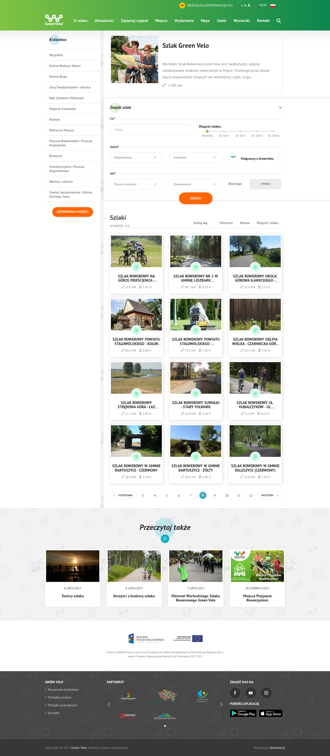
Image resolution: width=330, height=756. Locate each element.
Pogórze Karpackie (62, 109)
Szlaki (221, 21)
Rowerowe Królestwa (63, 689)
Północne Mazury (61, 130)
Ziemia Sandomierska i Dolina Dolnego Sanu (70, 194)
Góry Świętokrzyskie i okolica (70, 87)
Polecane (226, 223)
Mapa (205, 21)
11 (239, 495)
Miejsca (161, 21)
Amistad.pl (277, 747)
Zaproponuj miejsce (72, 212)
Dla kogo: (235, 183)
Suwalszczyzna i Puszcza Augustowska (66, 168)
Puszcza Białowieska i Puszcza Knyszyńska (70, 143)
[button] (275, 5)
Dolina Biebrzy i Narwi (65, 66)
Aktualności (104, 21)
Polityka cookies (59, 697)
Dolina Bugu (58, 76)
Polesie (54, 119)
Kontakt (263, 21)
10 (227, 495)
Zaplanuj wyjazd (134, 21)
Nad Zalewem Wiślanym (66, 98)
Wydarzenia (184, 21)
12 (251, 495)
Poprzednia (125, 495)
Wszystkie (56, 55)
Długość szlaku (268, 223)
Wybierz (265, 184)
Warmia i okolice (61, 181)
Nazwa (245, 223)
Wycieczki (242, 21)
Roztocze (55, 156)
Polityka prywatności (63, 705)
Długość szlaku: (210, 127)
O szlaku (81, 21)
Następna (267, 495)
